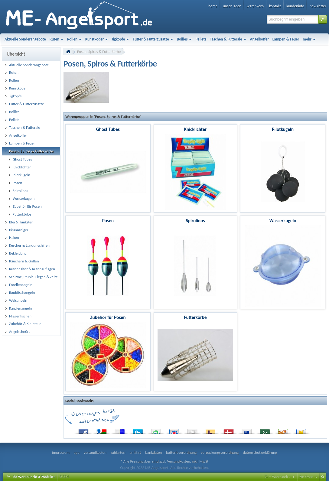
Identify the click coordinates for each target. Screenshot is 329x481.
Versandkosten (178, 461)
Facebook (83, 430)
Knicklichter (195, 129)
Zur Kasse (306, 477)
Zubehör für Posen (107, 317)
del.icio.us (120, 430)
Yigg (283, 430)
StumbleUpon (156, 430)
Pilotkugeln (283, 129)
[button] (322, 19)
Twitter (138, 430)
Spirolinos (195, 220)
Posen (108, 220)
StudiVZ (174, 430)
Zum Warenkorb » (278, 477)
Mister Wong (229, 430)
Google (102, 430)
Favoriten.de (301, 430)
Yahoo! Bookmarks (210, 430)
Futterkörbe (195, 317)
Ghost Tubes (108, 129)
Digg (192, 430)
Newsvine (265, 430)
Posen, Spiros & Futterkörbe (99, 51)
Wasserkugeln (282, 220)
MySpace (247, 430)
